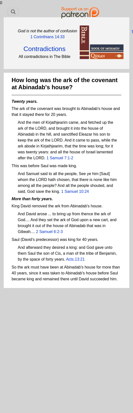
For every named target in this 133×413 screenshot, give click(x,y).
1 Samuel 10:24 (75, 191)
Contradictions (44, 49)
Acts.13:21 (75, 259)
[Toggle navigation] (13, 11)
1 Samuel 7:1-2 (60, 158)
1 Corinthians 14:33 (47, 37)
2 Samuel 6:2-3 (49, 232)
